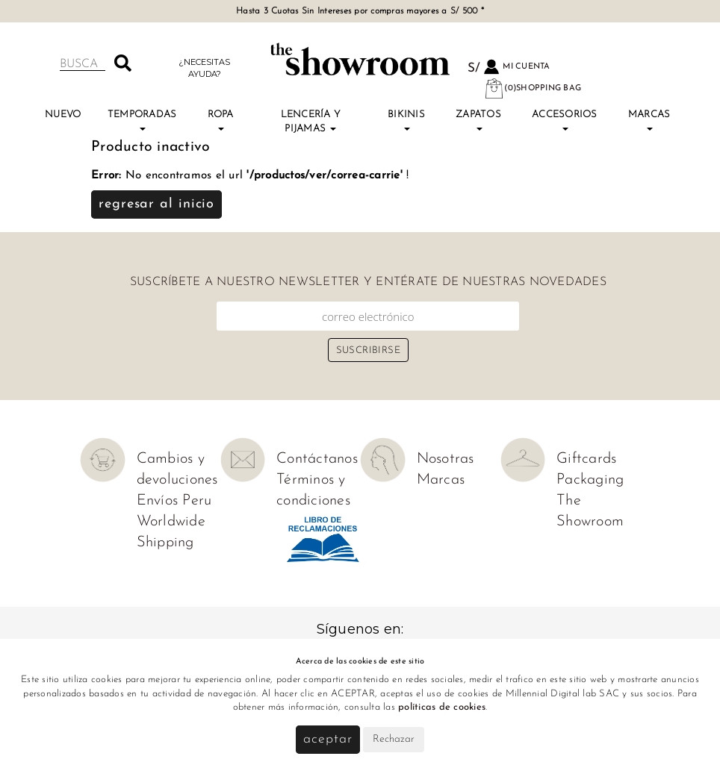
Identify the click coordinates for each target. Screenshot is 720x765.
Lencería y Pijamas (311, 121)
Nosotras (445, 459)
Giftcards (586, 459)
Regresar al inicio (156, 204)
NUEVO (63, 114)
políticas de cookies (441, 707)
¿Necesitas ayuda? (204, 67)
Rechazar (394, 739)
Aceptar (327, 739)
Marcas (649, 120)
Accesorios (565, 120)
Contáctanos (317, 459)
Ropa (221, 120)
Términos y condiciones (313, 490)
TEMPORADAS (142, 120)
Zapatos (478, 120)
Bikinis (406, 120)
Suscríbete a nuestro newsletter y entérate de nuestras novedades (368, 282)
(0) (532, 88)
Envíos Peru (174, 500)
